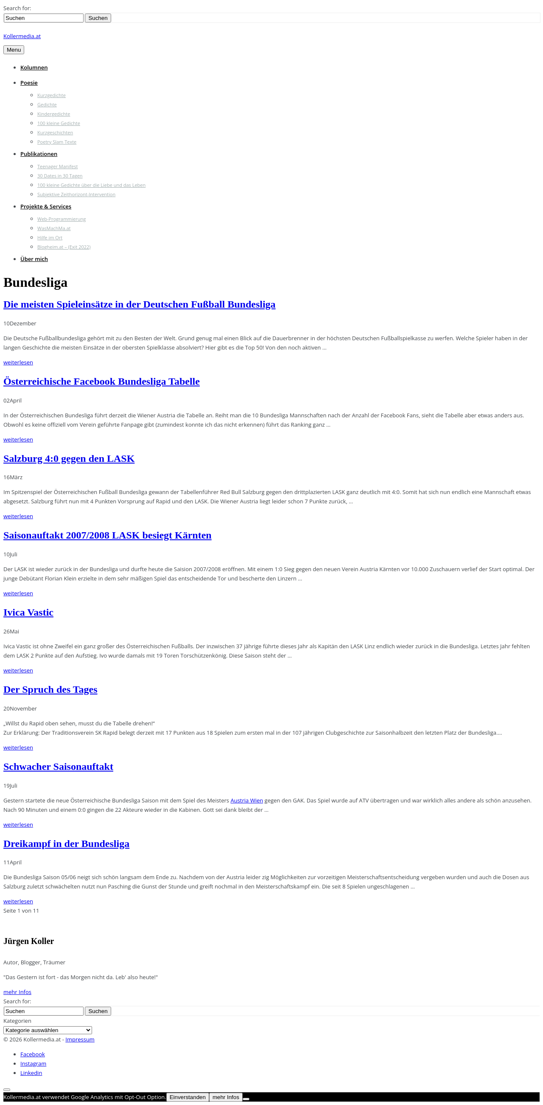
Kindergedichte (53, 114)
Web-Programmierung (61, 219)
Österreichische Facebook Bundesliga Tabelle (101, 381)
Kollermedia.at (22, 36)
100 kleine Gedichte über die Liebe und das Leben (91, 185)
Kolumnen (34, 67)
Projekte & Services (45, 206)
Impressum (80, 1039)
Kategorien (17, 1020)
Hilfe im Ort (49, 237)
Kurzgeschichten (55, 132)
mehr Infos (17, 992)
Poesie (29, 82)
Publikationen (38, 154)
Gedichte (47, 104)
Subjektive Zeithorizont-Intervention (76, 194)
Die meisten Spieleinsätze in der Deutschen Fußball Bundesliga (139, 304)
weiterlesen (18, 362)
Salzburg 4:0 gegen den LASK (68, 458)
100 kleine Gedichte (58, 123)
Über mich (34, 259)
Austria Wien (246, 800)
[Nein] (246, 1099)
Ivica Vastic (28, 612)
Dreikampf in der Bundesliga (66, 843)
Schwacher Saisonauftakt (58, 766)
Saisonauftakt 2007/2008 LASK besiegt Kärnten (107, 535)
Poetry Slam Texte (56, 142)
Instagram (33, 1063)
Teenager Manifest (57, 166)
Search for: (17, 8)
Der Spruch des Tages (50, 689)
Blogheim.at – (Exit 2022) (64, 247)
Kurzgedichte (51, 95)
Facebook (32, 1054)
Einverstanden (188, 1097)
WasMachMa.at (53, 228)
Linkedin (31, 1073)
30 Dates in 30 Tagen (60, 175)
